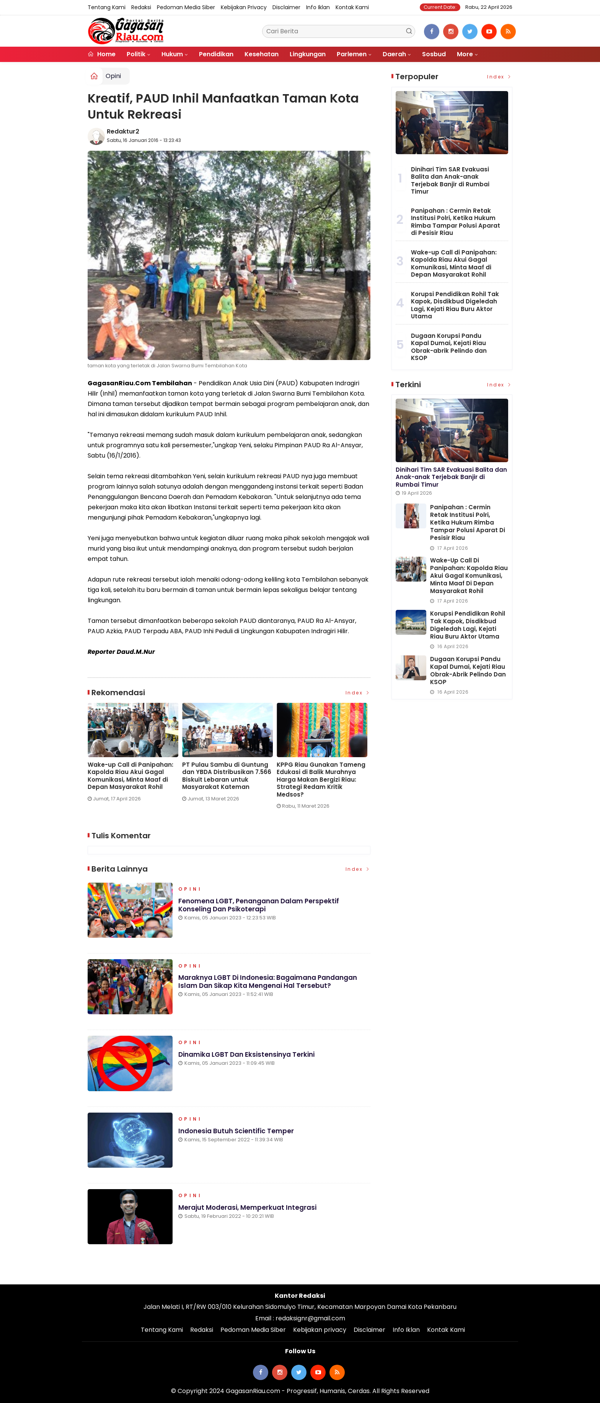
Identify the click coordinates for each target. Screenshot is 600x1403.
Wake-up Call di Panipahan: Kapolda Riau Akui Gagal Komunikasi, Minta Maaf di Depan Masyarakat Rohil (130, 776)
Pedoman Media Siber (186, 7)
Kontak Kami (352, 7)
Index (358, 692)
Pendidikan (216, 54)
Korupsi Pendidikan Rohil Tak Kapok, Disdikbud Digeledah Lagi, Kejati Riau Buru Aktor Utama (455, 305)
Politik (136, 54)
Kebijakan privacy (244, 7)
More (465, 54)
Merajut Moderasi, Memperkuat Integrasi (247, 1207)
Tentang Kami (107, 7)
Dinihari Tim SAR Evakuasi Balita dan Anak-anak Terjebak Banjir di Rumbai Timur (450, 180)
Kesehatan (262, 54)
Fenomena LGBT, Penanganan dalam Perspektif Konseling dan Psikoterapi (258, 905)
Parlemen (352, 54)
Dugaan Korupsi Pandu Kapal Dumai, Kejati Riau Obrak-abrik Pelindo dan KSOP (449, 347)
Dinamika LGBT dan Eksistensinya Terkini (246, 1054)
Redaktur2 (123, 131)
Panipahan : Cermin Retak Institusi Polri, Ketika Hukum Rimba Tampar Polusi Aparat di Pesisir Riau (455, 222)
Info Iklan (318, 7)
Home (102, 54)
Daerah (394, 54)
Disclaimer (286, 7)
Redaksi (141, 7)
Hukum (172, 54)
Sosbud (434, 54)
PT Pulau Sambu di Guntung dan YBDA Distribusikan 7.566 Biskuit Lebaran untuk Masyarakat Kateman (226, 776)
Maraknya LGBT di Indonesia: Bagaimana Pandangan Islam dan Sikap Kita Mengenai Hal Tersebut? (267, 981)
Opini (113, 76)
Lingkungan (308, 54)
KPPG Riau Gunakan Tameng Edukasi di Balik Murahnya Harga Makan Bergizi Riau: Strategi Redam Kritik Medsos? (321, 779)
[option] (135, 755)
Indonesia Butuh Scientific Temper (236, 1131)
